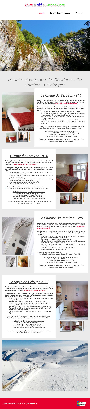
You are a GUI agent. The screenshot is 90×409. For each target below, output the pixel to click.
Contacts (79, 13)
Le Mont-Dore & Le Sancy (60, 13)
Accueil (41, 13)
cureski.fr (33, 404)
